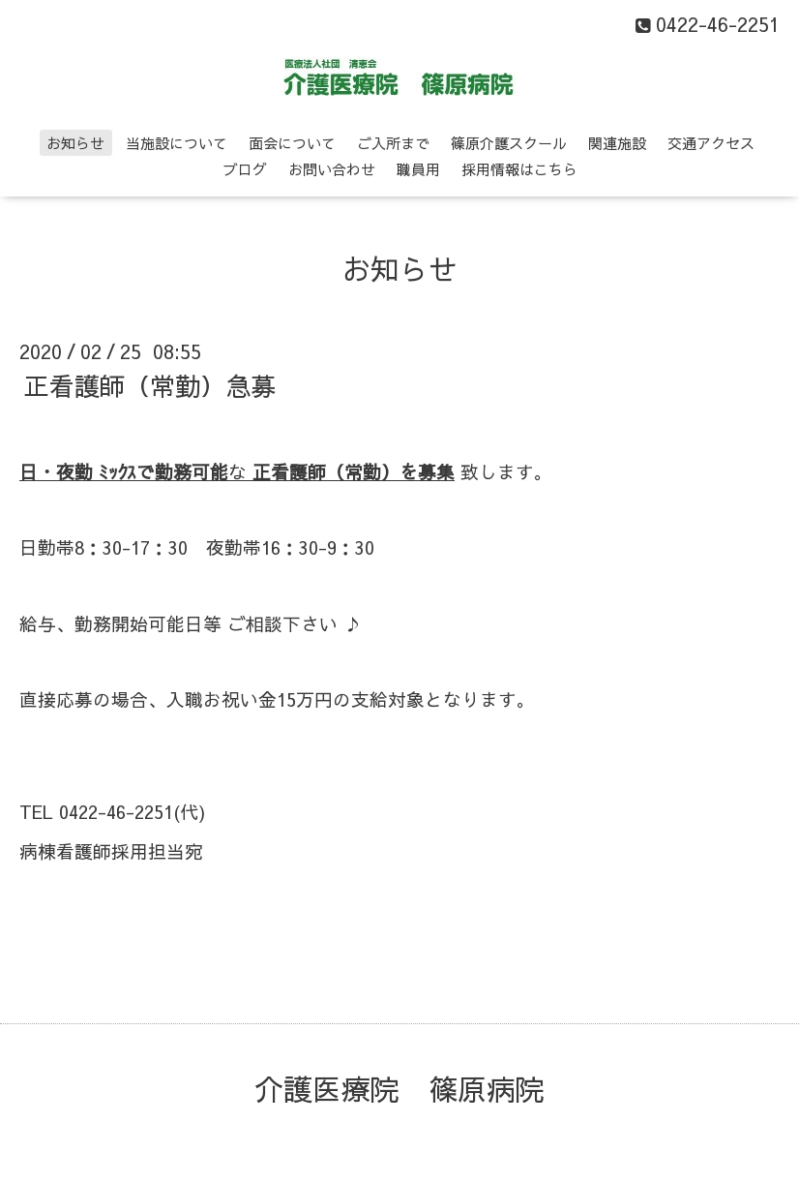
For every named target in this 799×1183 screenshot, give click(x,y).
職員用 (418, 169)
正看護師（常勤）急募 (150, 385)
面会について (292, 143)
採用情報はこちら (519, 169)
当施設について (176, 143)
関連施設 (617, 143)
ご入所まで (393, 143)
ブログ (245, 169)
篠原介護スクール (509, 143)
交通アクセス (711, 143)
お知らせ (75, 143)
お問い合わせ (331, 169)
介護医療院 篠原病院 (399, 1088)
